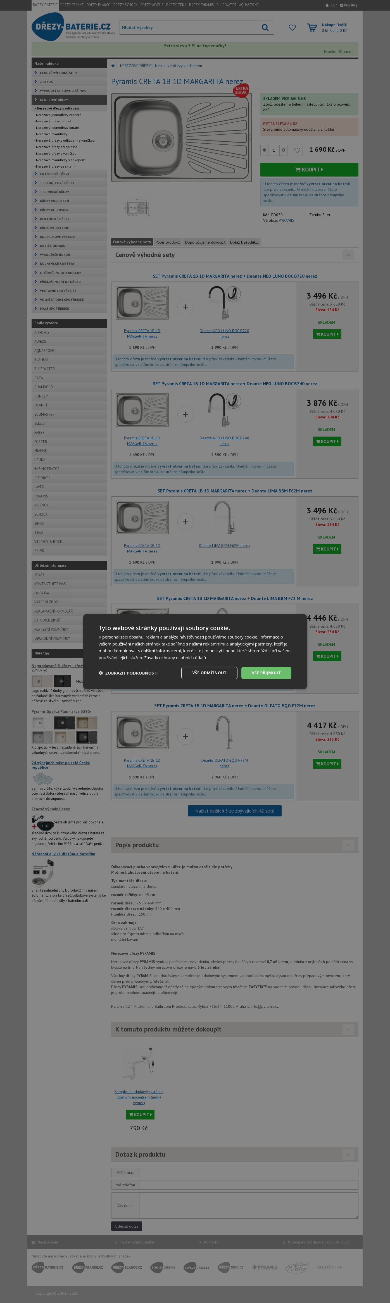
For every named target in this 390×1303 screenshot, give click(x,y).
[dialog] (195, 651)
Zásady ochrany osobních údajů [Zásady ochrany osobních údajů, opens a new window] (175, 657)
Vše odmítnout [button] (209, 672)
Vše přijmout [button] (266, 672)
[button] (128, 673)
